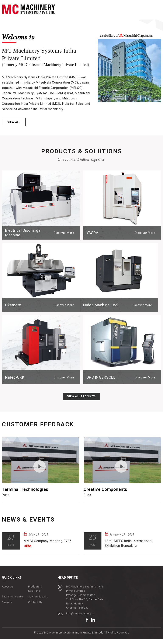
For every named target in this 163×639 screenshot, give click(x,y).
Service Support (38, 596)
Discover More (64, 232)
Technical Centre (13, 596)
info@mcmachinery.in (80, 613)
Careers (7, 602)
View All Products (81, 396)
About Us (7, 586)
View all (13, 122)
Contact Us (35, 602)
